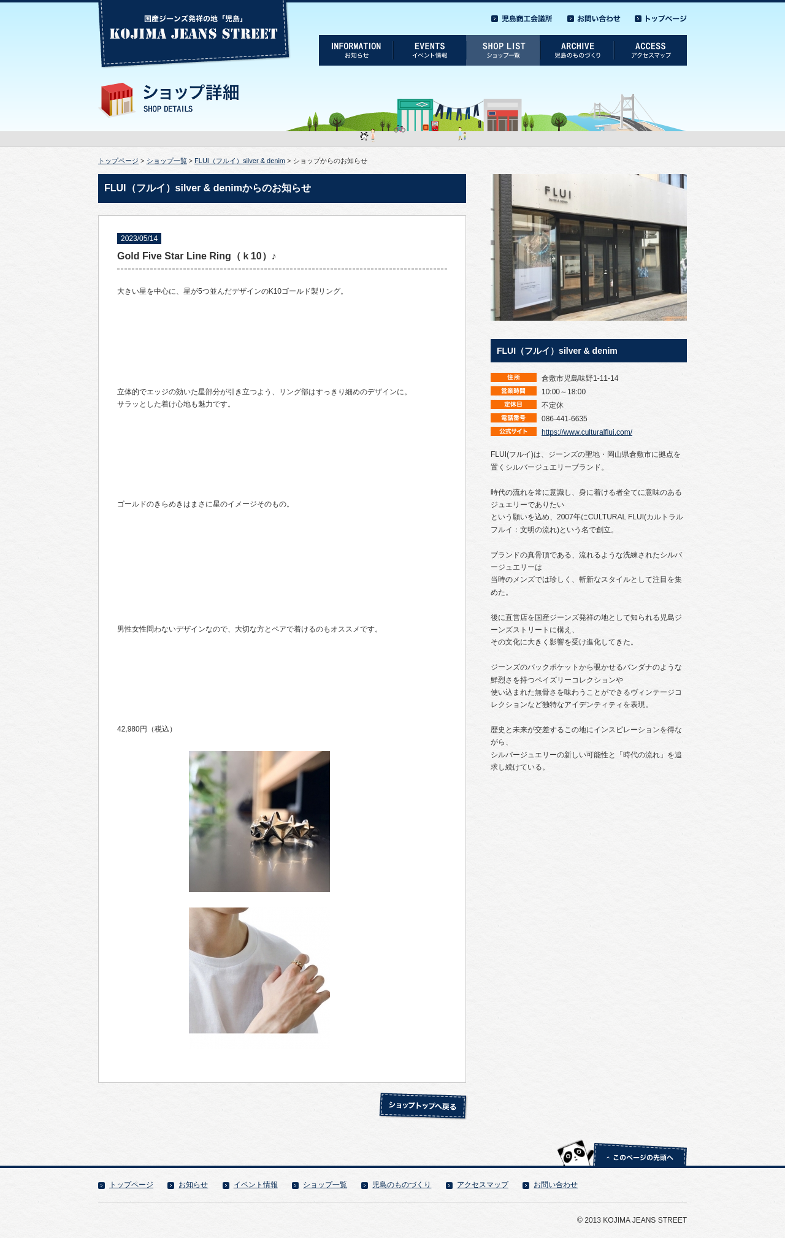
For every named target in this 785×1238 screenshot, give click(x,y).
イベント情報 (256, 1184)
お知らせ (193, 1184)
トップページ (118, 160)
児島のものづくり (401, 1184)
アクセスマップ (482, 1184)
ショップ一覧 (167, 160)
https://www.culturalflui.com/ (587, 432)
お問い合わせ (556, 1184)
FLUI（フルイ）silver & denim (239, 160)
